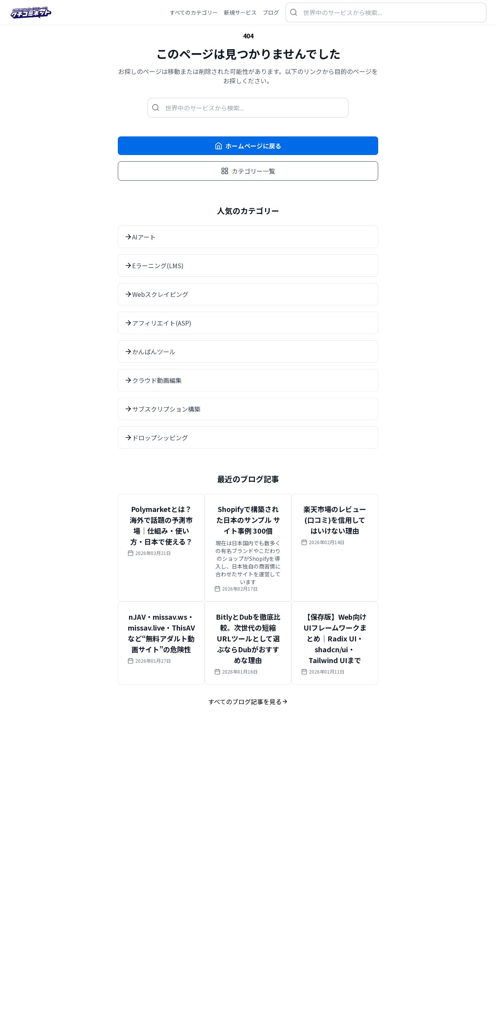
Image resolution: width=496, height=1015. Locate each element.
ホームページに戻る (248, 145)
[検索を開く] (386, 12)
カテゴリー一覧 (248, 171)
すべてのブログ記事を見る (248, 701)
